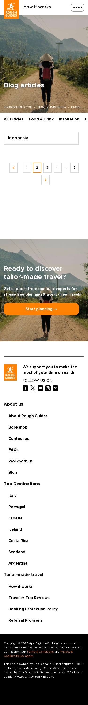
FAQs (13, 450)
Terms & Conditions (40, 651)
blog (41, 107)
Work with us (20, 461)
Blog (12, 472)
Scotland (16, 552)
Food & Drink (41, 119)
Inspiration (69, 119)
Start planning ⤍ (41, 309)
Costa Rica (18, 541)
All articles (13, 119)
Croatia (15, 518)
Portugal (16, 507)
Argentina (17, 563)
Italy (12, 496)
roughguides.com (18, 107)
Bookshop (18, 427)
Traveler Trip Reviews (29, 598)
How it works (37, 7)
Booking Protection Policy (33, 609)
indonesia (58, 107)
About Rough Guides (28, 416)
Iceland (15, 529)
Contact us (18, 439)
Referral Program (25, 620)
